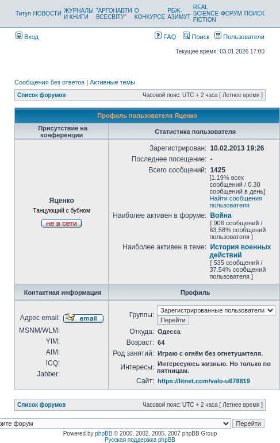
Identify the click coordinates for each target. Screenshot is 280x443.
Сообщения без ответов (49, 82)
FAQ (165, 36)
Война (220, 215)
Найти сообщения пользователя (235, 202)
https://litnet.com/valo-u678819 (204, 380)
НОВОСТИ (47, 13)
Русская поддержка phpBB (140, 440)
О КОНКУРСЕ (150, 13)
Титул (23, 13)
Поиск (196, 36)
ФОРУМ (231, 13)
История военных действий (240, 251)
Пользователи (239, 36)
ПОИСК (254, 13)
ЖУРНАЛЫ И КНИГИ (79, 13)
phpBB (103, 433)
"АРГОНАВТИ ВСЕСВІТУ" (114, 13)
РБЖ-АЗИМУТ (179, 13)
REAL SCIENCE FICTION (205, 13)
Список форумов (41, 95)
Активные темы (112, 82)
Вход (27, 36)
